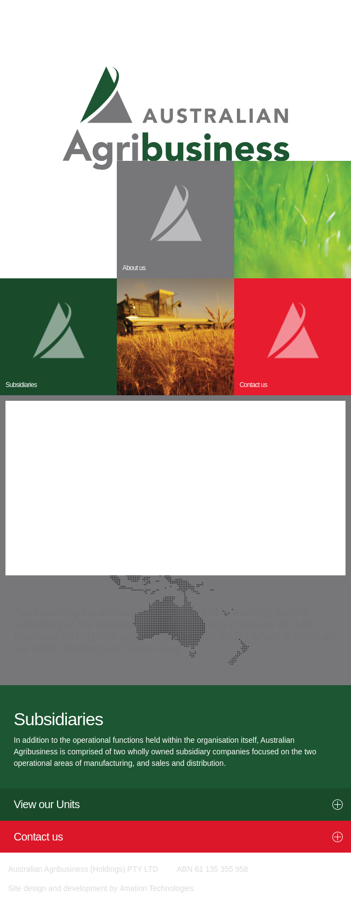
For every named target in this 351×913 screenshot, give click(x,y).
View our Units (47, 804)
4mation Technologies (157, 888)
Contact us (38, 837)
